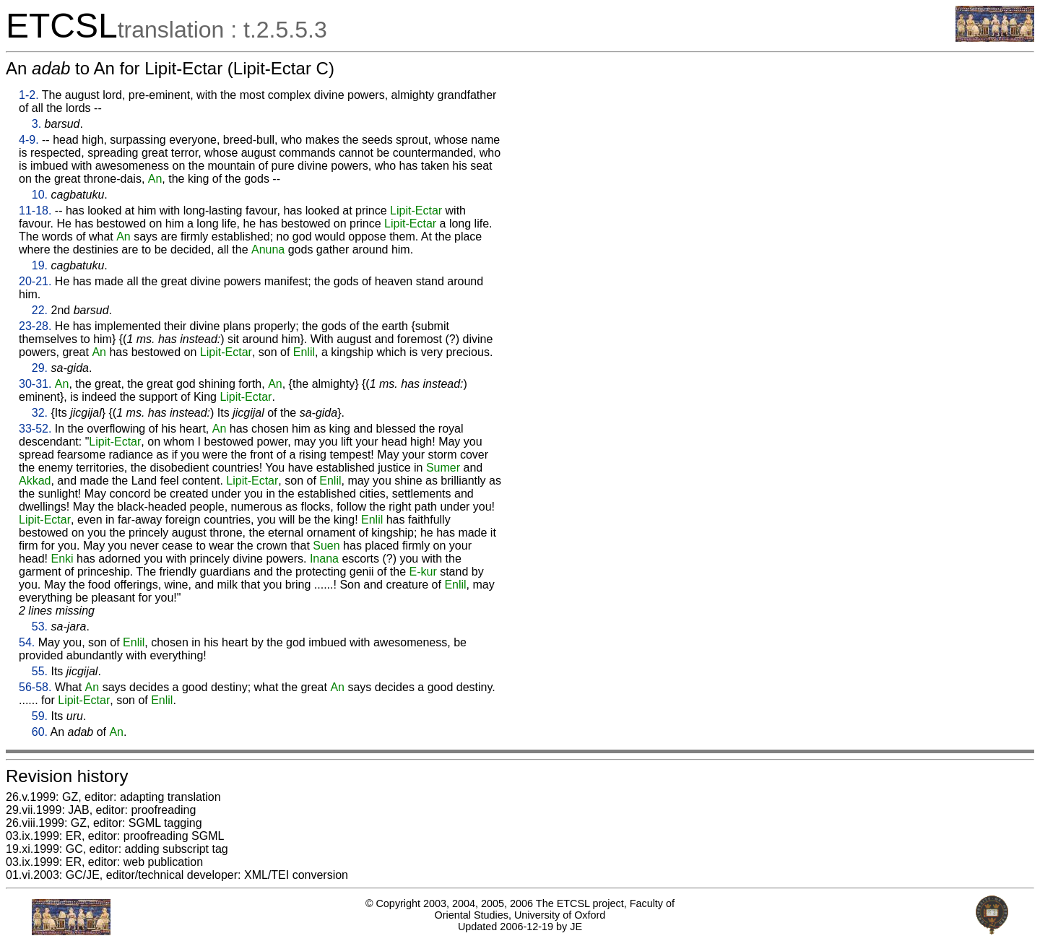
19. (40, 265)
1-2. (29, 95)
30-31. (35, 384)
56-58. (35, 687)
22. (40, 310)
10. (40, 194)
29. (40, 368)
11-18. (35, 210)
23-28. (35, 326)
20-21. (35, 281)
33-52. (35, 428)
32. (40, 413)
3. (36, 124)
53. (40, 626)
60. (40, 732)
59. (40, 716)
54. (27, 642)
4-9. (29, 140)
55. (40, 671)
